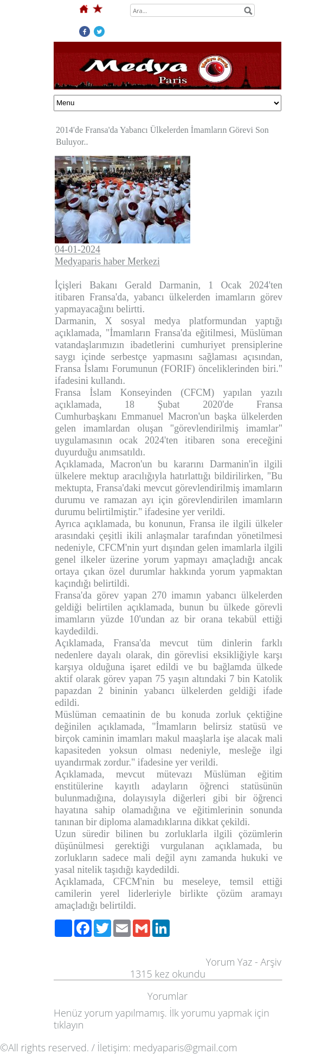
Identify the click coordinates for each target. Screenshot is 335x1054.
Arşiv (270, 961)
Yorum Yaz (229, 961)
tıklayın (68, 1024)
